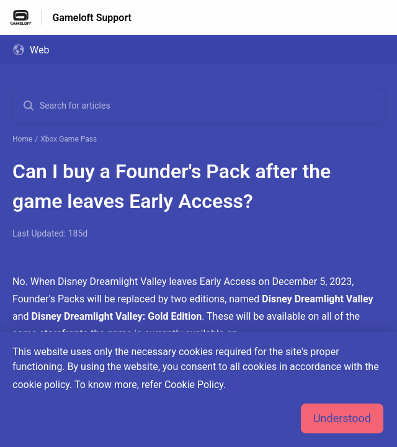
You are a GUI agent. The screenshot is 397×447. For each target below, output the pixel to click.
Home (22, 139)
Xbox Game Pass (68, 139)
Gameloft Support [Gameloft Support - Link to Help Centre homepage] (92, 18)
